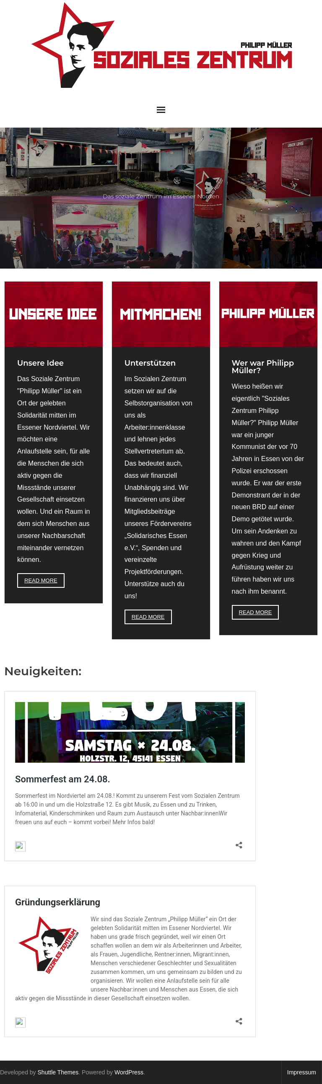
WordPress (128, 1072)
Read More (40, 580)
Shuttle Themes (58, 1072)
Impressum (301, 1072)
